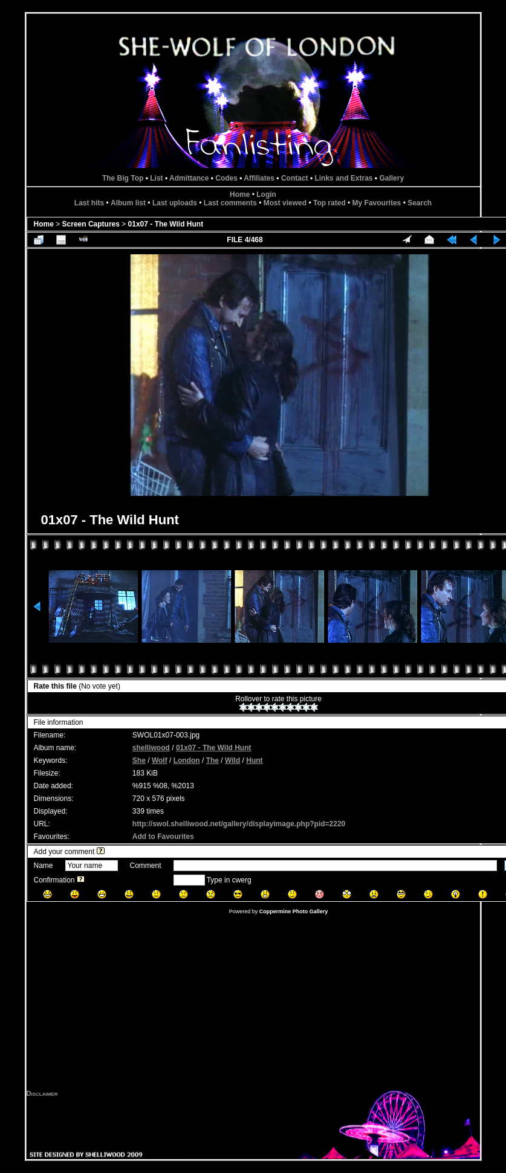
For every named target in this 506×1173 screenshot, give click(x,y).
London (187, 760)
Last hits (89, 203)
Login (266, 194)
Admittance (189, 178)
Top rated (329, 203)
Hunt (254, 760)
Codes (226, 178)
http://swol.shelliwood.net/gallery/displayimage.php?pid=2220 (238, 824)
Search (419, 203)
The (212, 760)
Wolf (159, 760)
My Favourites (376, 203)
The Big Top (122, 178)
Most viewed (285, 203)
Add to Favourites (163, 836)
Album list (128, 203)
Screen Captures (91, 224)
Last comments (230, 203)
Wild (232, 760)
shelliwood (151, 748)
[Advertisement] (253, 1005)
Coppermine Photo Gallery (293, 911)
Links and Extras (343, 178)
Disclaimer (42, 1093)
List (156, 178)
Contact (294, 178)
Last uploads (174, 203)
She (139, 760)
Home (240, 194)
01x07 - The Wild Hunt (166, 224)
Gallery (391, 178)
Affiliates (259, 178)
